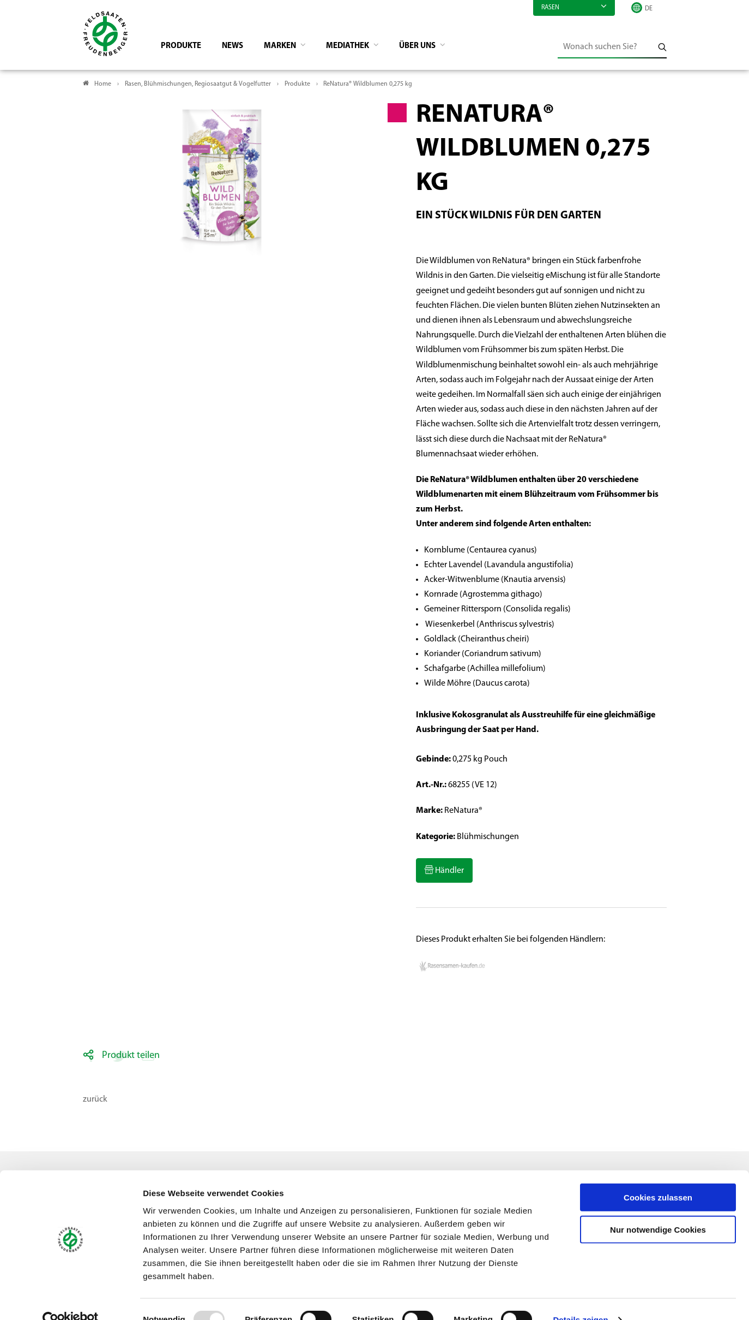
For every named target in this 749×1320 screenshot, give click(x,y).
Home (102, 85)
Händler (448, 871)
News (238, 47)
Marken (288, 47)
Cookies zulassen (658, 1176)
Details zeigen (580, 1298)
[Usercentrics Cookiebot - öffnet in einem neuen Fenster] (70, 1299)
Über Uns (434, 47)
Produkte (184, 47)
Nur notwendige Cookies (658, 1208)
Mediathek (360, 47)
